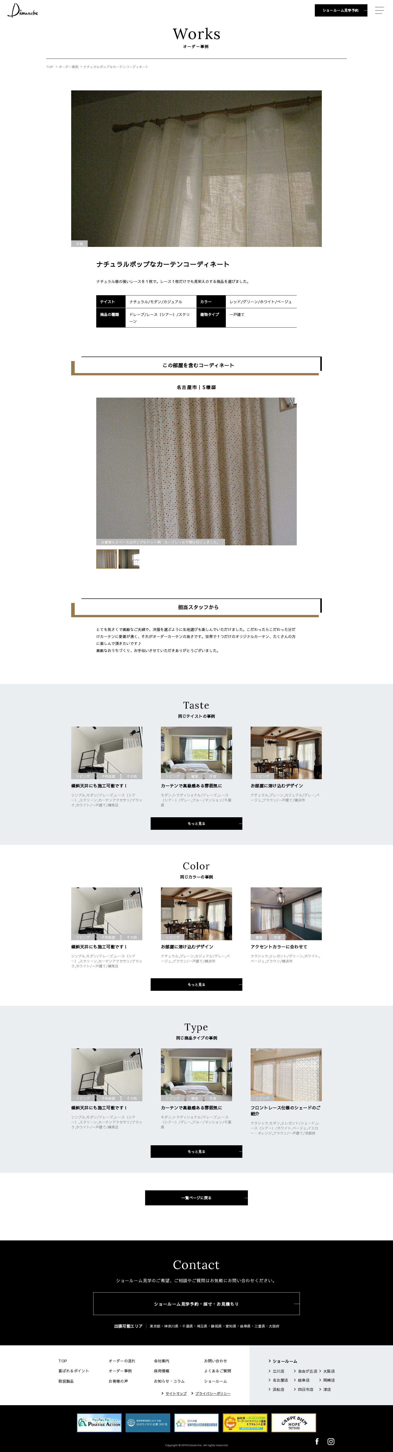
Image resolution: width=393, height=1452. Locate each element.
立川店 (278, 1371)
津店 (327, 1389)
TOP (49, 67)
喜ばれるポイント (73, 1370)
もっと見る (196, 823)
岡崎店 (329, 1380)
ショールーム (215, 1381)
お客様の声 (118, 1381)
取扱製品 (66, 1381)
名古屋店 (280, 1380)
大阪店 (329, 1371)
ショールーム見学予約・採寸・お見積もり (196, 1304)
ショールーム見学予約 (341, 10)
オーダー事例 (68, 67)
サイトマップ (176, 1393)
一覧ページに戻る (196, 1197)
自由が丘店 (307, 1371)
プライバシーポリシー (213, 1393)
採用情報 (161, 1370)
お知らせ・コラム (169, 1381)
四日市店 (306, 1389)
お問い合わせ (215, 1360)
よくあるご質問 (217, 1370)
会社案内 (161, 1360)
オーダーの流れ (122, 1360)
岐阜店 (304, 1380)
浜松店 (278, 1389)
